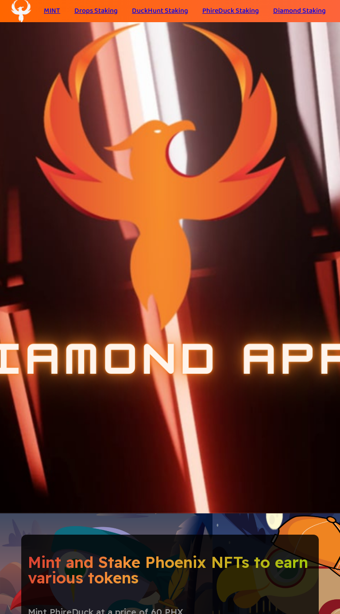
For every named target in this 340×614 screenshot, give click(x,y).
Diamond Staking (299, 10)
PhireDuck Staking (230, 10)
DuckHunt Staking (160, 10)
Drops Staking (96, 10)
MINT (52, 10)
